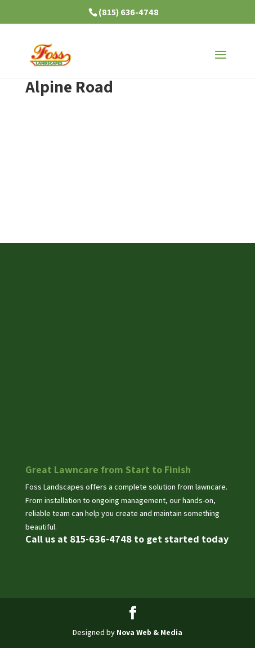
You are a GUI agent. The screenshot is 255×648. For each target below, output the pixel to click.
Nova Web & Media (149, 632)
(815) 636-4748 (129, 12)
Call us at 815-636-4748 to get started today (127, 538)
